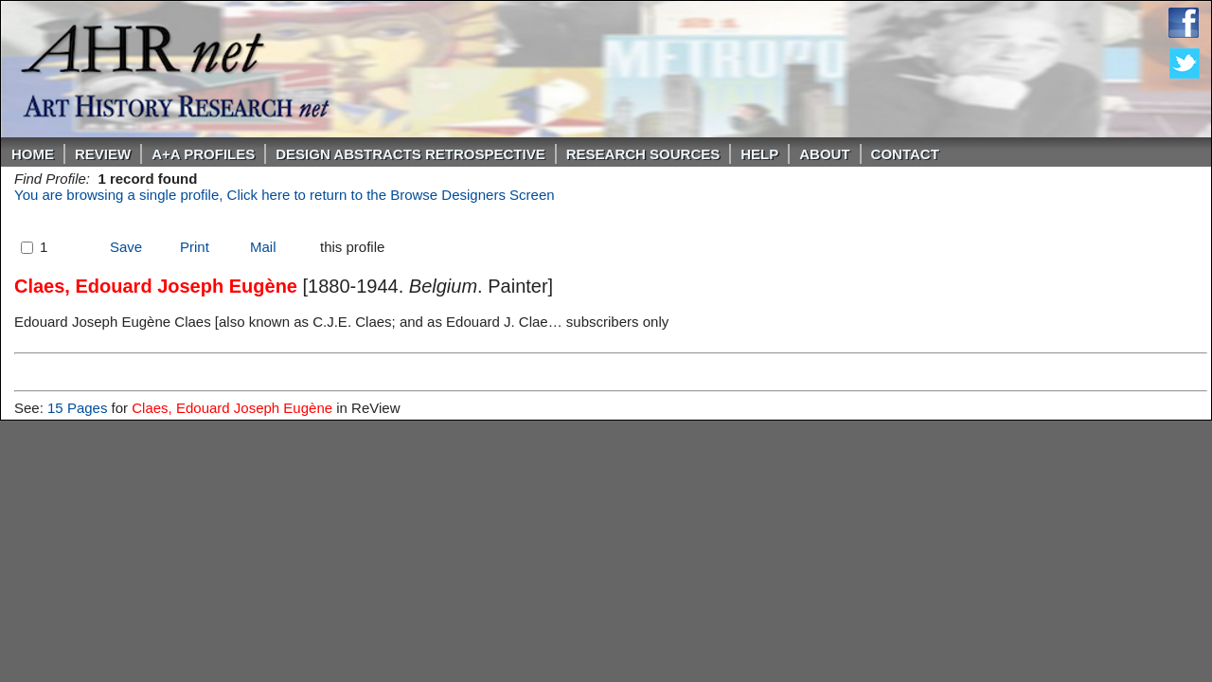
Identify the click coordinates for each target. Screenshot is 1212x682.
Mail (263, 247)
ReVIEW (103, 154)
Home (32, 154)
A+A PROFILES (203, 154)
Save (126, 247)
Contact (905, 154)
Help (759, 154)
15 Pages (77, 408)
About (824, 154)
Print (194, 247)
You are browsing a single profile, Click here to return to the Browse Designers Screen (284, 195)
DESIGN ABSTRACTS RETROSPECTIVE (410, 154)
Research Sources (643, 154)
